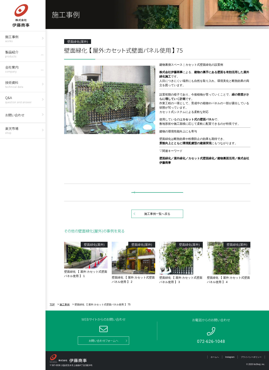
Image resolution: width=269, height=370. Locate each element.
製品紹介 (11, 54)
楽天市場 (11, 130)
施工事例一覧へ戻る (157, 213)
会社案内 (11, 69)
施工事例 (11, 38)
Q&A (18, 99)
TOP (52, 304)
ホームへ (215, 357)
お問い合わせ (14, 114)
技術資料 (14, 84)
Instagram (229, 357)
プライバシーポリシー (251, 357)
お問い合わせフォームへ (103, 341)
